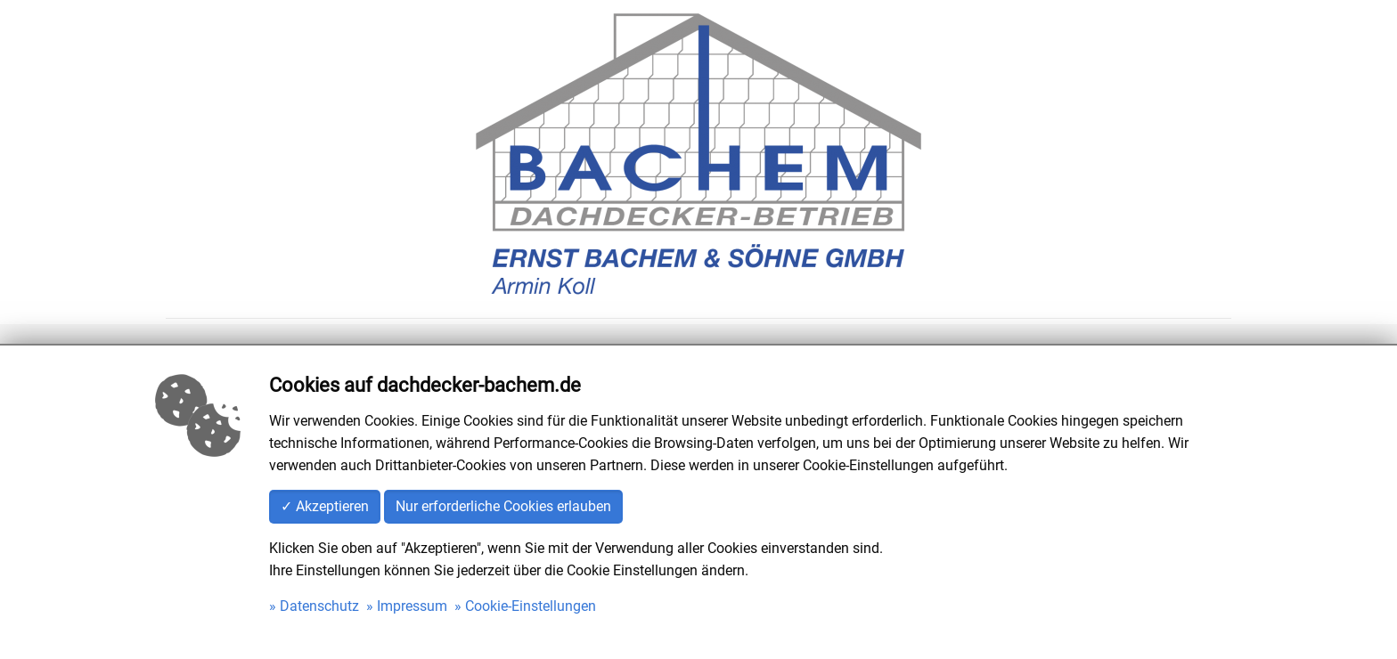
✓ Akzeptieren (325, 506)
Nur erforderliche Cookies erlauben (503, 506)
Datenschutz (319, 606)
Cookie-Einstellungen (530, 606)
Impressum (412, 606)
